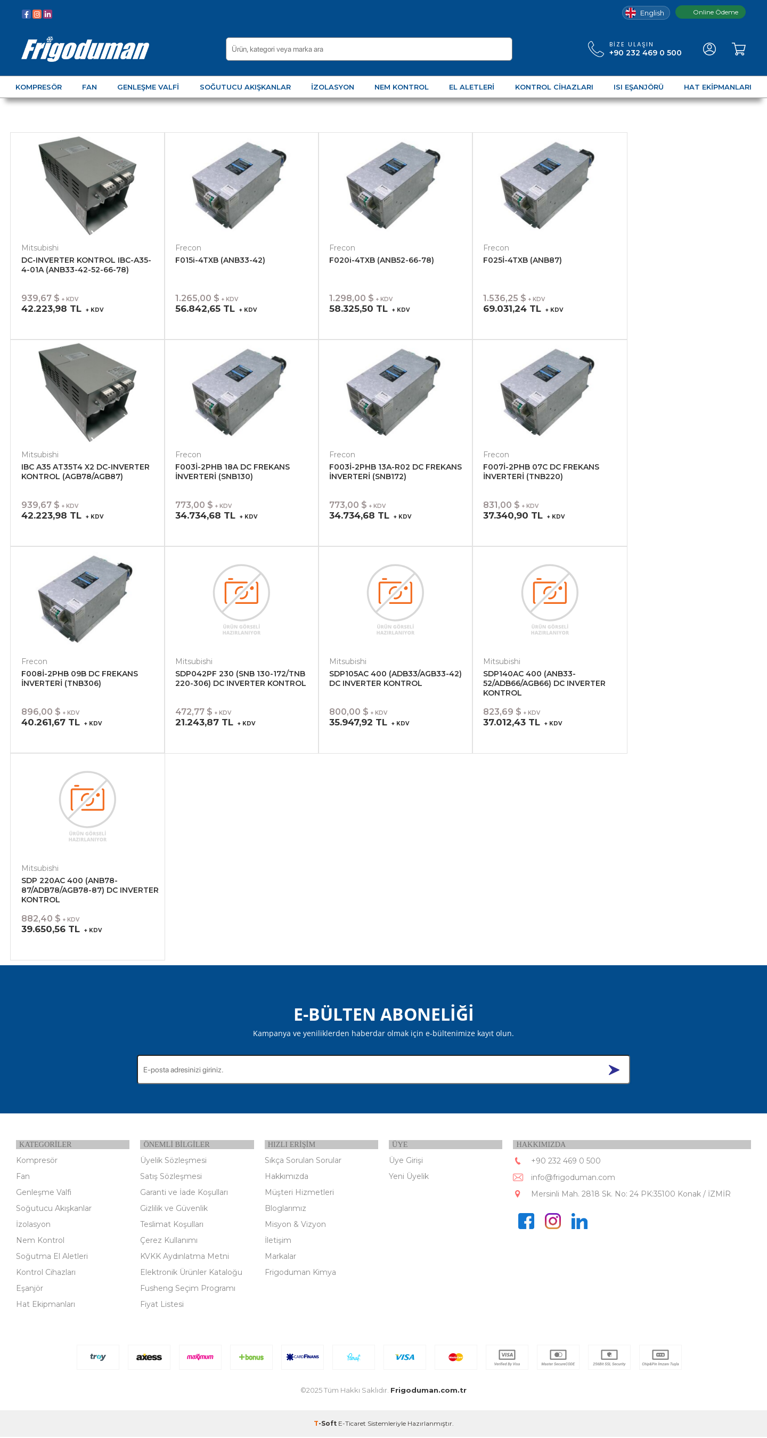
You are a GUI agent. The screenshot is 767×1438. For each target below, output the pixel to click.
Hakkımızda (286, 1177)
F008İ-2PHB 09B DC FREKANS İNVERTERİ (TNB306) (79, 678)
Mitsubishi (40, 248)
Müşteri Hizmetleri (299, 1193)
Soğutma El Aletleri (52, 1257)
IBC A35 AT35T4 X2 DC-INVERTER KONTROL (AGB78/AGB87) (85, 471)
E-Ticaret (352, 1424)
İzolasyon (33, 1225)
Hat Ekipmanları (45, 1305)
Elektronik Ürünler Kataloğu (191, 1273)
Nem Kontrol (40, 1241)
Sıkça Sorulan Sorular (303, 1161)
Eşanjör (29, 1289)
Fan (23, 1177)
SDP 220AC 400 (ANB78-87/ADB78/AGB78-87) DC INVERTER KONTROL (90, 890)
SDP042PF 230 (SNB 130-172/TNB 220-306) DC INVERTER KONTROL (240, 678)
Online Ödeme (710, 12)
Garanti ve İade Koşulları (184, 1193)
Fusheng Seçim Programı (187, 1289)
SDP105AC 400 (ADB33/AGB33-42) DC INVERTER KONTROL (395, 678)
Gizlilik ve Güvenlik (174, 1209)
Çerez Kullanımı (169, 1241)
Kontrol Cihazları (46, 1273)
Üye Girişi (406, 1161)
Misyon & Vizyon (295, 1225)
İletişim (278, 1241)
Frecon (188, 248)
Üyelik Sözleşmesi (173, 1161)
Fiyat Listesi (162, 1305)
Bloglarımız (285, 1209)
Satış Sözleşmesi (171, 1177)
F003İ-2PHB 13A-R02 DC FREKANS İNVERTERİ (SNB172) (395, 471)
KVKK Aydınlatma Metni (184, 1257)
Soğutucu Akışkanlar (54, 1209)
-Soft (326, 1424)
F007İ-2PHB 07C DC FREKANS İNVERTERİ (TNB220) (541, 471)
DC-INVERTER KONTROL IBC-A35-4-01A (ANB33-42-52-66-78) (86, 264)
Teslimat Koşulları (171, 1225)
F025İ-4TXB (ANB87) (522, 260)
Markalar (280, 1257)
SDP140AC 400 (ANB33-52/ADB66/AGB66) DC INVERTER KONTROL (544, 683)
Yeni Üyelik (409, 1177)
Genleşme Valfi (43, 1193)
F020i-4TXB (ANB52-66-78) (381, 260)
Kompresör (37, 1161)
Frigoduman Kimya (300, 1273)
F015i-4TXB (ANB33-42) (220, 260)
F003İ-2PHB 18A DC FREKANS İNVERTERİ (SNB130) (232, 471)
